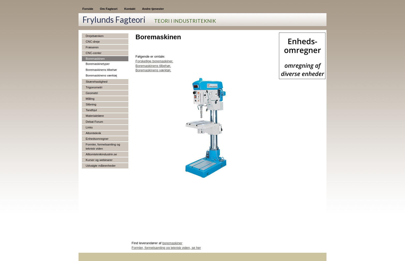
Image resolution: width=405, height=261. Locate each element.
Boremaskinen (95, 58)
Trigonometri (94, 87)
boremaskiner (172, 243)
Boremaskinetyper (98, 63)
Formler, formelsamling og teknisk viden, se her (166, 248)
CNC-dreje (93, 41)
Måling (90, 98)
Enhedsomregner (97, 138)
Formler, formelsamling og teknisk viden (103, 146)
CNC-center (94, 53)
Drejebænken (95, 35)
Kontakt (129, 8)
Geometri (92, 93)
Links (89, 127)
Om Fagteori (109, 8)
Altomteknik (93, 133)
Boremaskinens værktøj (101, 75)
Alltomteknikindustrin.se (101, 154)
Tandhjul (91, 110)
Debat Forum (94, 121)
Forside (87, 8)
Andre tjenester (153, 8)
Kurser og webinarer (99, 160)
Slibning (91, 104)
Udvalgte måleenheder (101, 165)
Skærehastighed (96, 81)
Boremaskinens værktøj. (153, 70)
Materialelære (95, 115)
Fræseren (92, 47)
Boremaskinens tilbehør (101, 69)
